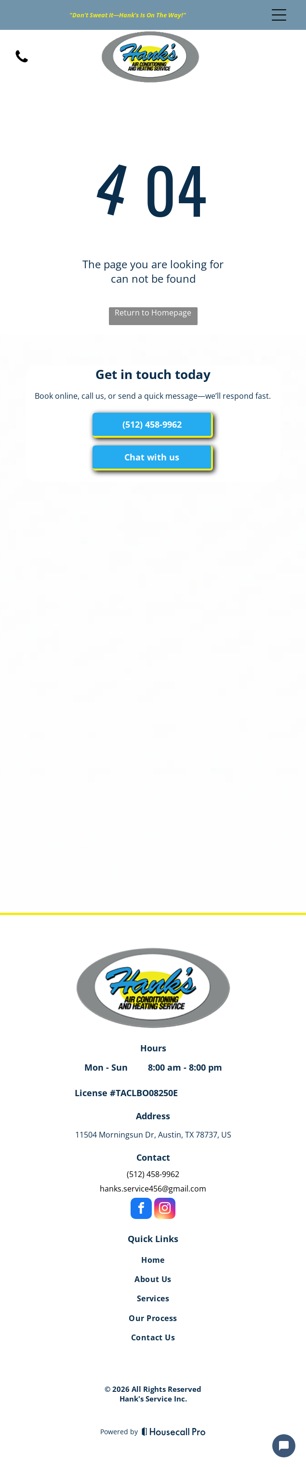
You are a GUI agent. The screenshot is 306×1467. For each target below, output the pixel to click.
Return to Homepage (153, 312)
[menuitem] (153, 1261)
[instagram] (164, 1209)
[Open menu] (279, 15)
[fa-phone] (21, 61)
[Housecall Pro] (174, 1431)
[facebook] (141, 1209)
